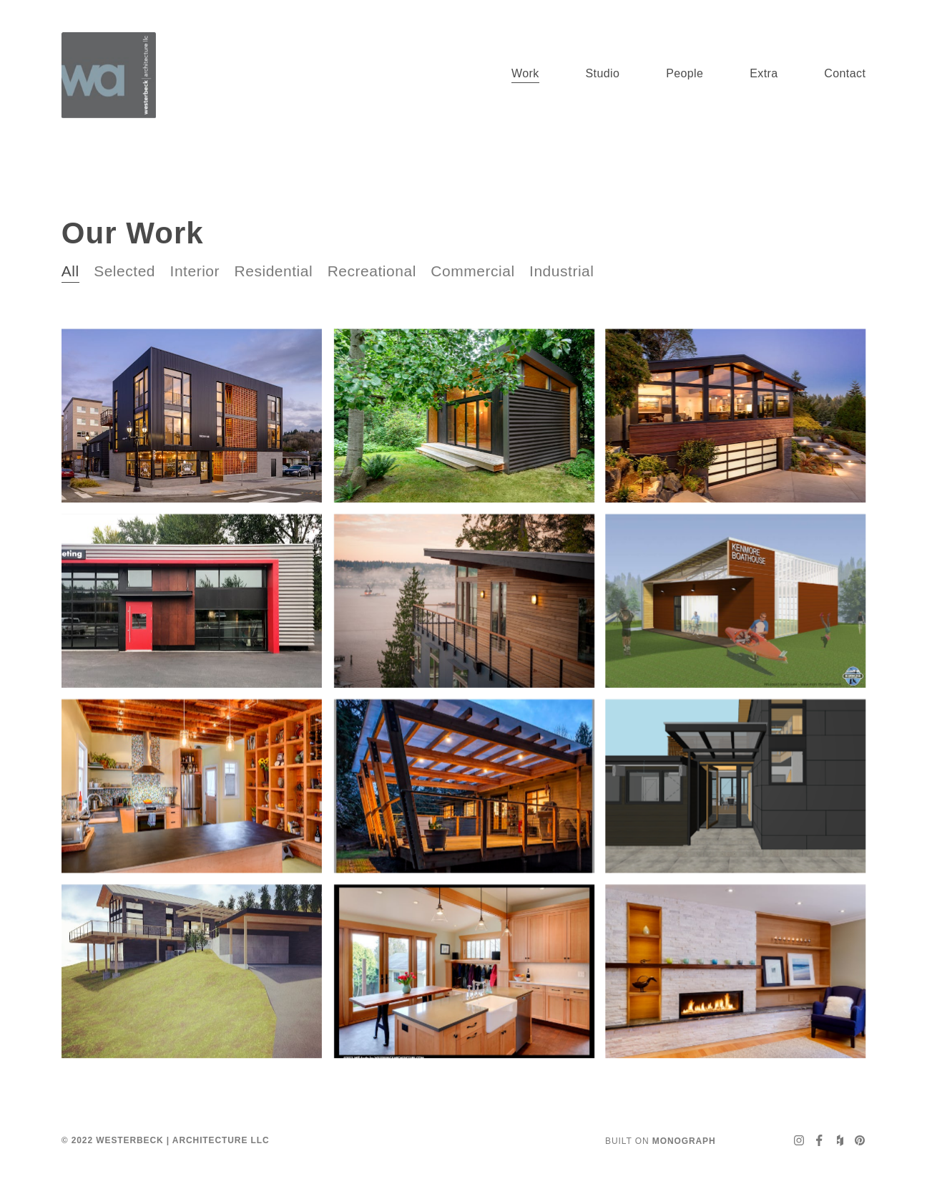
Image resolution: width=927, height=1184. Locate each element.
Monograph (684, 1141)
